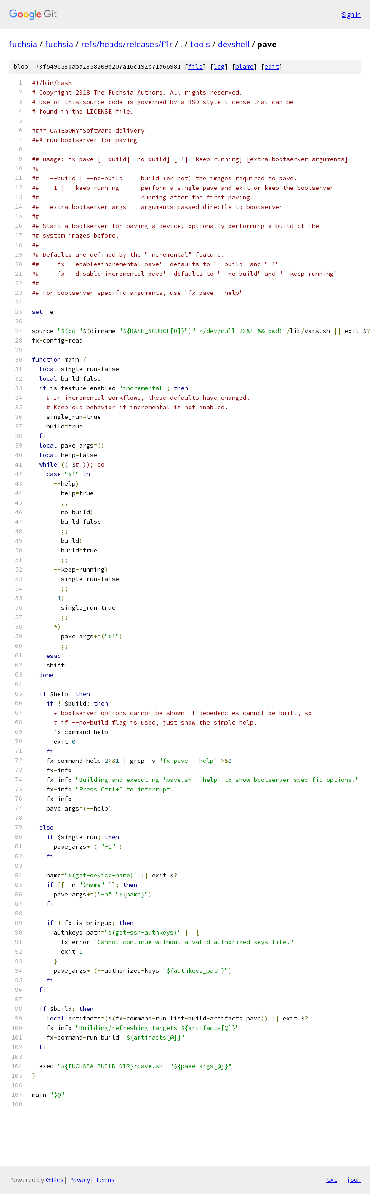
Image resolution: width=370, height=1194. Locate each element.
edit (272, 66)
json (353, 1179)
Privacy (79, 1179)
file (195, 66)
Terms (105, 1179)
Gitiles (55, 1179)
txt (331, 1179)
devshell (234, 44)
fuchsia (23, 44)
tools (200, 44)
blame (244, 66)
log (219, 66)
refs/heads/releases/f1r (127, 44)
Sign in (351, 14)
